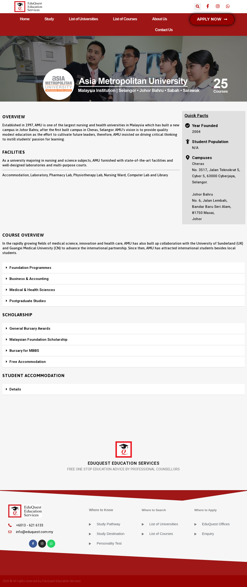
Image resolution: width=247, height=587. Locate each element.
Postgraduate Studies (27, 301)
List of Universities (83, 19)
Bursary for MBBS (24, 351)
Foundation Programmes (30, 268)
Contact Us (163, 30)
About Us (159, 19)
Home (24, 19)
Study (49, 19)
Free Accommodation (27, 362)
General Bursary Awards (29, 328)
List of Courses (125, 19)
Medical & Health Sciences (32, 290)
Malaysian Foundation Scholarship (38, 339)
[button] (212, 19)
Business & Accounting (29, 279)
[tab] (123, 267)
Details (15, 389)
